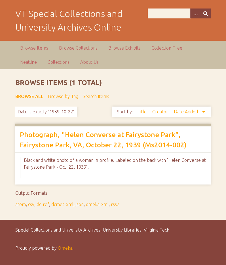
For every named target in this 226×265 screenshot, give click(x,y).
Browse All (29, 96)
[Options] (195, 13)
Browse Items (34, 47)
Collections (58, 62)
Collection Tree (166, 47)
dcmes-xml (62, 204)
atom (20, 204)
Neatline (28, 62)
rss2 (115, 204)
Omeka (65, 248)
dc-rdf (43, 204)
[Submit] (205, 13)
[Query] (179, 13)
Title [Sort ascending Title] (143, 111)
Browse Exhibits (124, 47)
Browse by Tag (63, 96)
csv (31, 204)
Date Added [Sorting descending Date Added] (186, 111)
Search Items (96, 96)
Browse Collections (78, 47)
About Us (89, 62)
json (80, 204)
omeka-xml (97, 204)
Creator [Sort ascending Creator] (160, 111)
